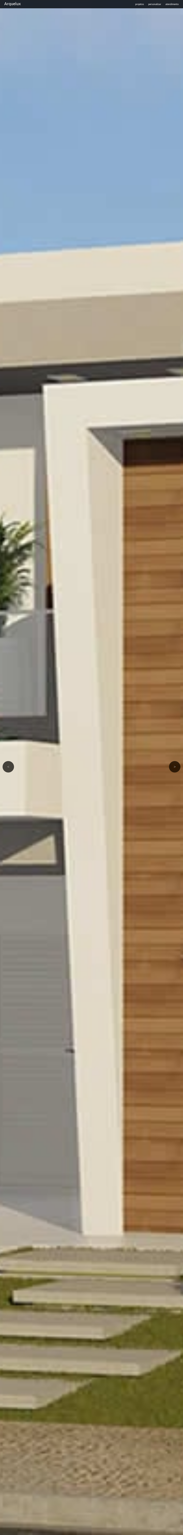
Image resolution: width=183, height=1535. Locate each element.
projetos (139, 4)
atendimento (172, 4)
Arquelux (12, 3)
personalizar (154, 4)
